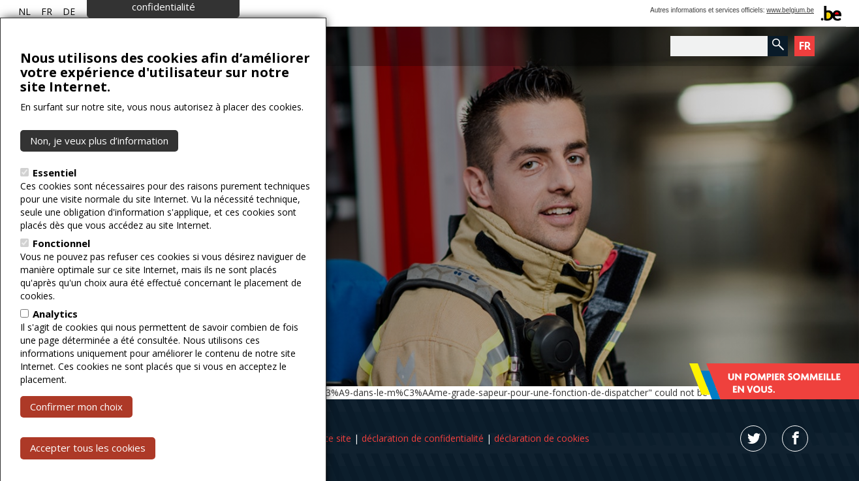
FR (46, 11)
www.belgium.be (790, 10)
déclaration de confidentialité (423, 438)
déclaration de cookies (541, 438)
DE (69, 11)
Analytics (55, 347)
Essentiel (54, 205)
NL (24, 11)
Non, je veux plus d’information (99, 173)
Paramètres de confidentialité (163, 33)
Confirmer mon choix (76, 439)
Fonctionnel (61, 276)
